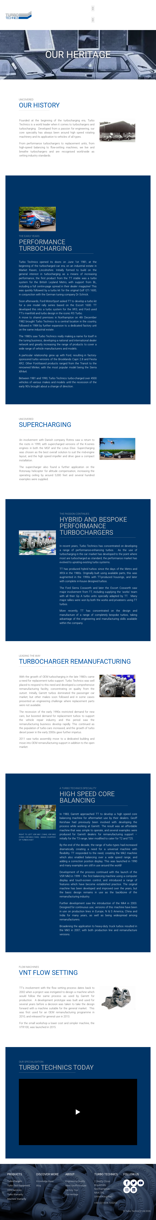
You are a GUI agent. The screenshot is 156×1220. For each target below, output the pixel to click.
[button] (93, 8)
